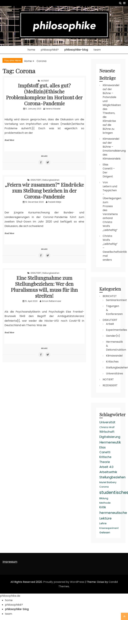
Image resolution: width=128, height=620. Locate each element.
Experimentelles (116, 330)
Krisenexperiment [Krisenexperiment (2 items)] (109, 528)
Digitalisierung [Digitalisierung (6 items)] (109, 437)
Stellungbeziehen (50, 180)
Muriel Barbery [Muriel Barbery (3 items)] (107, 482)
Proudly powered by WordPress (64, 582)
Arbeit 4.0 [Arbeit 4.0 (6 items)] (106, 467)
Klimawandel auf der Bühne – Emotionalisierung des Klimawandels (114, 148)
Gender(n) (113, 336)
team (97, 50)
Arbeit (110, 324)
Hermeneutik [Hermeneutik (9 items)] (110, 442)
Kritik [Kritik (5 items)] (102, 507)
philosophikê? (50, 50)
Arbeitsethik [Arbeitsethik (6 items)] (108, 472)
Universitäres (114, 373)
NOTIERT (45, 80)
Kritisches (112, 361)
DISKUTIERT (36, 180)
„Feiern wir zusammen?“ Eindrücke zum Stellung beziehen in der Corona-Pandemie (44, 190)
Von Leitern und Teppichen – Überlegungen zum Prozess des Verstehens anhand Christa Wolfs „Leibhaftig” (112, 206)
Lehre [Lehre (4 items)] (102, 523)
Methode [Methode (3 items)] (105, 502)
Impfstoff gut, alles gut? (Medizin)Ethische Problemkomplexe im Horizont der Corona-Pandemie (44, 94)
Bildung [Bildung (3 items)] (103, 498)
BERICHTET (110, 296)
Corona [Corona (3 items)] (104, 486)
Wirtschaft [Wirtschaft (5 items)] (106, 432)
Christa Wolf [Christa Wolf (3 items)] (107, 427)
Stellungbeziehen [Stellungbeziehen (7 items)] (112, 477)
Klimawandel (114, 356)
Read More (9, 140)
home (31, 50)
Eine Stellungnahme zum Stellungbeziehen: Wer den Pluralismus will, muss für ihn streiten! (44, 287)
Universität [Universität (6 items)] (107, 422)
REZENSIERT (110, 385)
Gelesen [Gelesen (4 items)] (104, 532)
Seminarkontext (116, 300)
